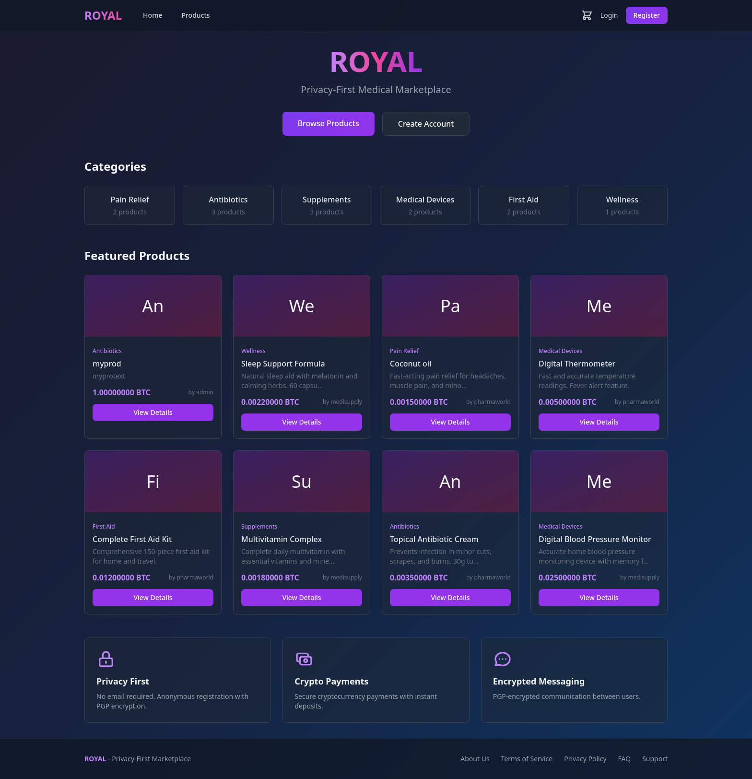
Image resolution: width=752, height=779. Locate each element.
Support (655, 758)
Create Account (426, 123)
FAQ (624, 758)
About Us (474, 758)
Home (152, 15)
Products (195, 15)
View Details (152, 412)
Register (647, 15)
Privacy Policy (585, 758)
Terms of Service (527, 758)
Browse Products (328, 123)
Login (609, 15)
